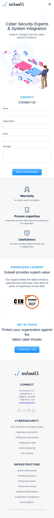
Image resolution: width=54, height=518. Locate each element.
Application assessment (27, 432)
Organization (8, 121)
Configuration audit (27, 443)
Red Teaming (27, 453)
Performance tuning (27, 486)
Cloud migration (27, 502)
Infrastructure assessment (27, 437)
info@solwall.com (27, 402)
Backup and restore (27, 481)
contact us (27, 349)
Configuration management (27, 497)
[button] (49, 4)
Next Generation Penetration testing (27, 427)
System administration (27, 470)
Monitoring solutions (27, 476)
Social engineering (27, 448)
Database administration (27, 491)
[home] (22, 4)
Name (5, 108)
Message (7, 146)
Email (5, 134)
